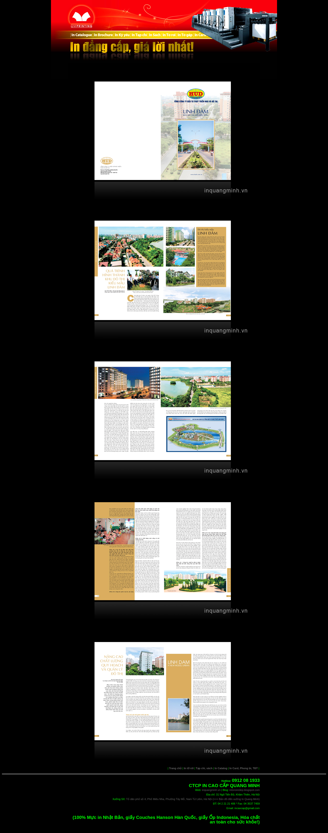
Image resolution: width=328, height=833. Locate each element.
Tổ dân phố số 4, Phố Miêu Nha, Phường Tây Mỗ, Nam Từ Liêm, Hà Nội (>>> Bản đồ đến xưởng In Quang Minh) (193, 799)
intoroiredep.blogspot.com (244, 790)
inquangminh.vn (211, 790)
